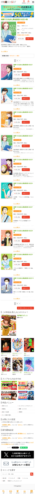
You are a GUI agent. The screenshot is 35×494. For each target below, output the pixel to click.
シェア (9, 447)
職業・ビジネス (23, 409)
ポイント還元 (21, 22)
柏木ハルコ (25, 25)
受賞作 (20, 412)
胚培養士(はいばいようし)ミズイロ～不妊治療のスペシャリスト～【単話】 (29, 372)
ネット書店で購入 (6, 415)
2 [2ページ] (17, 60)
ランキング (12, 478)
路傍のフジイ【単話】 (17, 372)
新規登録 (24, 2)
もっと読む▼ (4, 51)
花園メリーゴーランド (6, 353)
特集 (19, 478)
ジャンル (25, 478)
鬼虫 (25, 353)
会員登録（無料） (6, 424)
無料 (4, 481)
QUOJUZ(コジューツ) (17, 353)
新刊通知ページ (22, 433)
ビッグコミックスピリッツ (27, 29)
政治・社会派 (5, 412)
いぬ (2, 372)
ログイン (28, 2)
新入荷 (4, 478)
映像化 (4, 409)
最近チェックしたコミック (15, 481)
